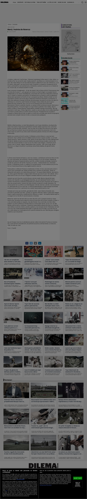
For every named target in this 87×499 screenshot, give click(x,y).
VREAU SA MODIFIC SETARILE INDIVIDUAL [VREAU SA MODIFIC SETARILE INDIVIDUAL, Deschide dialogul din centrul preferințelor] (78, 484)
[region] (43, 483)
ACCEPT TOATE (77, 478)
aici (6, 490)
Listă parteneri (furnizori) (45, 485)
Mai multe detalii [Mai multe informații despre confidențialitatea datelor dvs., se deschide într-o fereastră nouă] (20, 479)
